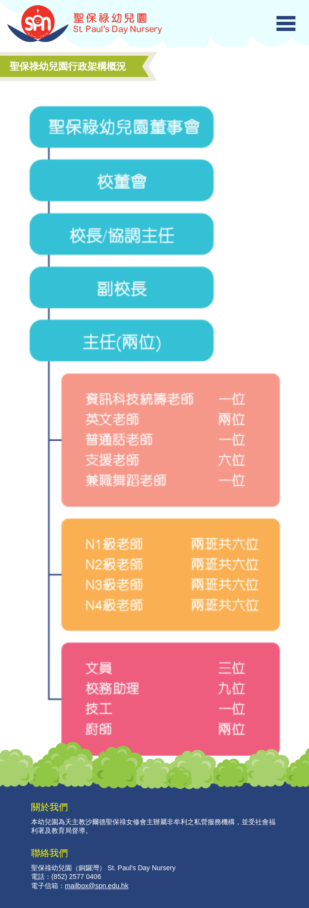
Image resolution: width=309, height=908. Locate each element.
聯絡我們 (49, 852)
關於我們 (49, 806)
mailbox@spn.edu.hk (97, 886)
